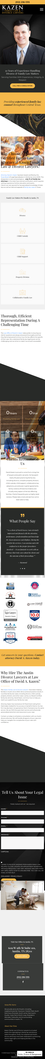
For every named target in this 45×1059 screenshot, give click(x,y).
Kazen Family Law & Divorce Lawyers (16, 690)
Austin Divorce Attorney (22, 1055)
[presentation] (14, 857)
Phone (4, 817)
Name (4, 809)
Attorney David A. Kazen (9, 175)
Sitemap (21, 1056)
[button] (21, 568)
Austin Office (17, 956)
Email (4, 826)
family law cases (29, 187)
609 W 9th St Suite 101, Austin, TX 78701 (16, 949)
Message (5, 835)
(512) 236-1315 (22, 2)
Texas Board (5, 177)
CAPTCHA (5, 852)
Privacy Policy (16, 876)
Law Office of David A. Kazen (13, 333)
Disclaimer (5, 876)
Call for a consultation (22, 86)
